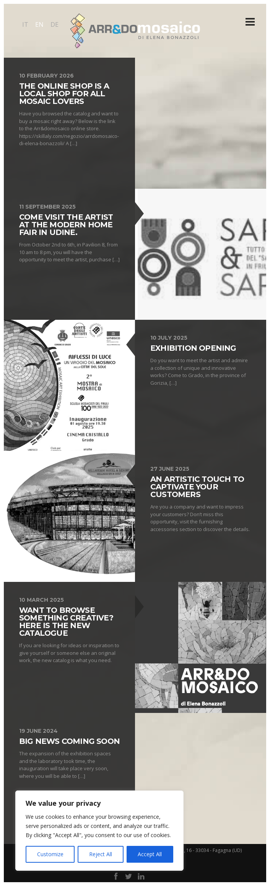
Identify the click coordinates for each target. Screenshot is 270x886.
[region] (99, 830)
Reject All (100, 854)
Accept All (150, 854)
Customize (50, 854)
